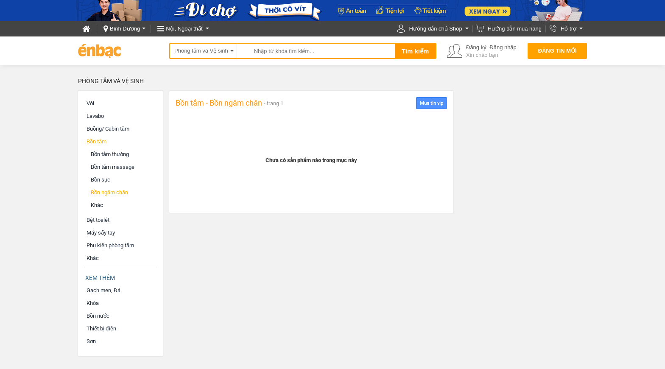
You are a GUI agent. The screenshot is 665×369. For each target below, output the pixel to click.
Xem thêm (100, 277)
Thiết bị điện (101, 328)
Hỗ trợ (568, 28)
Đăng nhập (502, 47)
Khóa (93, 303)
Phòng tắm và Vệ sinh (201, 51)
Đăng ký (476, 47)
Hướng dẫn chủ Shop (435, 28)
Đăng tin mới (557, 51)
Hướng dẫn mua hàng (515, 28)
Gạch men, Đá (103, 290)
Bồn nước (98, 316)
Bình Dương (125, 28)
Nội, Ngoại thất (184, 28)
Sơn (91, 341)
